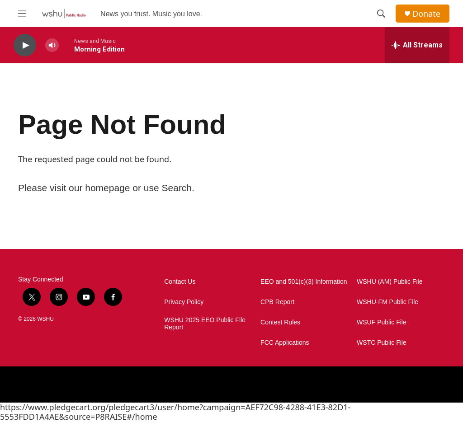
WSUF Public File (381, 322)
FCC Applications (284, 342)
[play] (25, 45)
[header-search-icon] (381, 13)
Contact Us (179, 281)
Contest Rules (280, 322)
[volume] (52, 45)
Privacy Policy (183, 302)
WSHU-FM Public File (387, 302)
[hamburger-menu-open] (22, 14)
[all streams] (417, 45)
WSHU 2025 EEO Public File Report (205, 324)
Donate (426, 14)
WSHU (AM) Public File (389, 281)
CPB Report (277, 302)
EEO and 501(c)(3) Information (303, 281)
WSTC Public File (381, 342)
